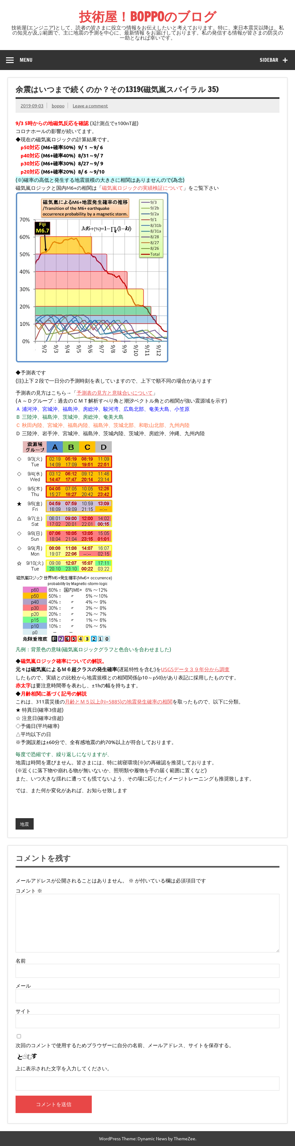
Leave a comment (90, 105)
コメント (29, 890)
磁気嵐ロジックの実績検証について (142, 187)
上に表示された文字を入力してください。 (64, 1068)
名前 (21, 960)
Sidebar (269, 59)
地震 (24, 824)
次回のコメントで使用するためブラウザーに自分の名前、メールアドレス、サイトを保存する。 (125, 1044)
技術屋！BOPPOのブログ (147, 16)
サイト (23, 1010)
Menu (26, 59)
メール (23, 985)
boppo (58, 105)
